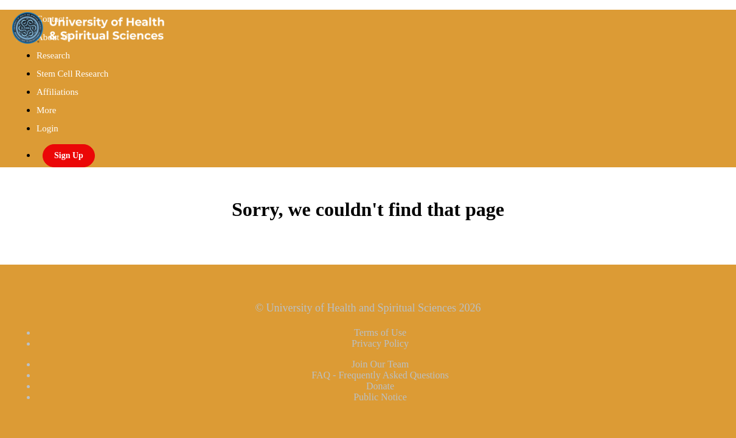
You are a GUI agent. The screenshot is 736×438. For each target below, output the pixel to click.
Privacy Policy (380, 343)
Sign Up (68, 155)
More (47, 110)
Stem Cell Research (72, 73)
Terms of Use (380, 332)
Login (47, 128)
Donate (380, 386)
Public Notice (380, 397)
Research (53, 55)
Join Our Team (380, 364)
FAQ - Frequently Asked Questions (379, 375)
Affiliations (57, 92)
